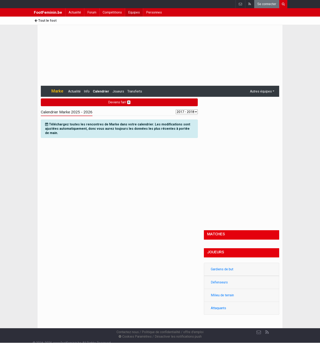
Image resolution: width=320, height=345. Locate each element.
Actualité (75, 12)
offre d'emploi (193, 332)
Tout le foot (45, 21)
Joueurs (118, 91)
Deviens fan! (119, 102)
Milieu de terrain (222, 295)
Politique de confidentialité (161, 332)
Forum (91, 12)
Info (87, 91)
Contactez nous (128, 332)
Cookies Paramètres (135, 336)
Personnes (154, 12)
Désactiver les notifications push (178, 336)
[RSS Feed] (267, 332)
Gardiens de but (222, 269)
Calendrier (101, 91)
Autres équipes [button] (261, 91)
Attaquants (218, 308)
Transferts (134, 91)
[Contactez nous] (259, 332)
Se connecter (266, 4)
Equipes (134, 12)
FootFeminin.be (48, 12)
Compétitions (112, 12)
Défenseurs (219, 282)
